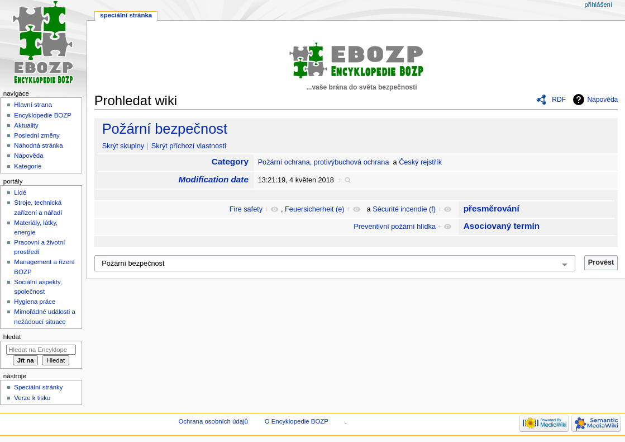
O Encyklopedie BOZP (296, 421)
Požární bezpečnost (164, 129)
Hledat (12, 336)
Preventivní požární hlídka (395, 227)
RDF (559, 100)
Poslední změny (37, 135)
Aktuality (26, 125)
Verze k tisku (32, 397)
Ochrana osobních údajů (212, 421)
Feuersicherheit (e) (314, 209)
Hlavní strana (32, 104)
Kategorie (27, 166)
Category (230, 161)
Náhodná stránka (38, 145)
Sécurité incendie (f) (404, 209)
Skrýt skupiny (123, 146)
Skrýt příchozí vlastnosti (188, 146)
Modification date (214, 179)
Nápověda (602, 100)
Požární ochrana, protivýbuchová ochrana (323, 162)
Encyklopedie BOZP (42, 115)
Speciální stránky (38, 387)
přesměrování (491, 208)
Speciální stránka (126, 15)
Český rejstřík (420, 162)
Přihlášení (598, 4)
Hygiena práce (34, 301)
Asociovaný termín (502, 226)
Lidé (20, 192)
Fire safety (246, 209)
